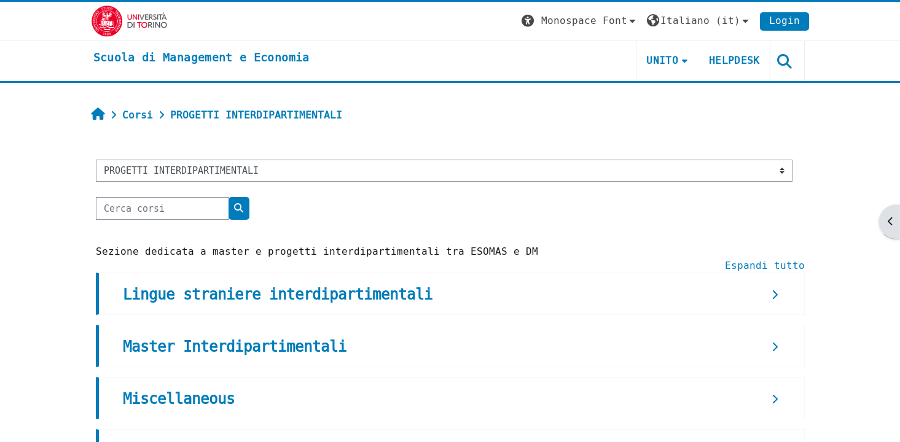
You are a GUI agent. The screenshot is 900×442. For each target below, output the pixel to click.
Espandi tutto (765, 265)
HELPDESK (734, 60)
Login (784, 21)
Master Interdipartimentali (234, 346)
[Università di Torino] (129, 21)
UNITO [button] (662, 60)
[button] (580, 21)
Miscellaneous (179, 399)
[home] (201, 58)
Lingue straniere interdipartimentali (277, 294)
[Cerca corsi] (162, 208)
